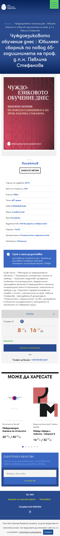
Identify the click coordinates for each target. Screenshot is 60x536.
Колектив (30, 163)
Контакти (45, 500)
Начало (7, 23)
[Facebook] (30, 512)
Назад (30, 313)
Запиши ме (30, 481)
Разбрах (48, 532)
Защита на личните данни (21, 500)
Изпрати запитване (30, 348)
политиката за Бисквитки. (31, 532)
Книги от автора (30, 170)
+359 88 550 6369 (39, 359)
